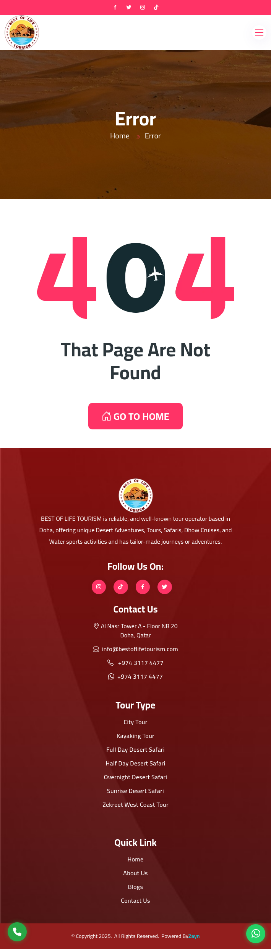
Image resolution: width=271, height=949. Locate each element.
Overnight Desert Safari (135, 777)
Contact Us (135, 900)
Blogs (135, 886)
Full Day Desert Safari (135, 749)
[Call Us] (17, 931)
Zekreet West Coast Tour (135, 804)
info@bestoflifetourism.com (135, 648)
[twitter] (129, 7)
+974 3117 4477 (135, 662)
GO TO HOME (135, 416)
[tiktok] (156, 7)
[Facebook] (115, 7)
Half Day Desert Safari (135, 763)
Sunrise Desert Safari (135, 790)
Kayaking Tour (135, 735)
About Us (135, 872)
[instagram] (143, 7)
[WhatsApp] (255, 933)
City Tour (135, 721)
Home (120, 135)
